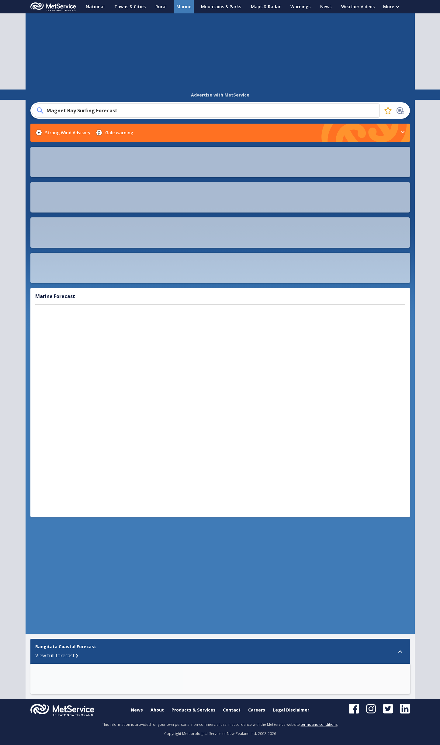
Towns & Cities (130, 6)
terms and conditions (319, 724)
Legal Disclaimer (291, 710)
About (157, 710)
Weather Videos (358, 6)
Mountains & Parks (221, 6)
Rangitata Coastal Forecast (52, 477)
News (325, 6)
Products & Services (193, 710)
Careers (256, 710)
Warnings (300, 6)
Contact (232, 710)
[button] (278, 480)
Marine (183, 6)
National (95, 6)
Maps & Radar (266, 6)
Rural (161, 6)
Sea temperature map (75, 219)
